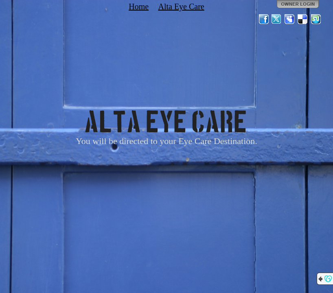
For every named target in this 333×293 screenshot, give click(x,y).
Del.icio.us (303, 19)
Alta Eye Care (181, 6)
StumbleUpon (316, 19)
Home (139, 6)
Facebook (263, 19)
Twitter (277, 19)
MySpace (290, 19)
